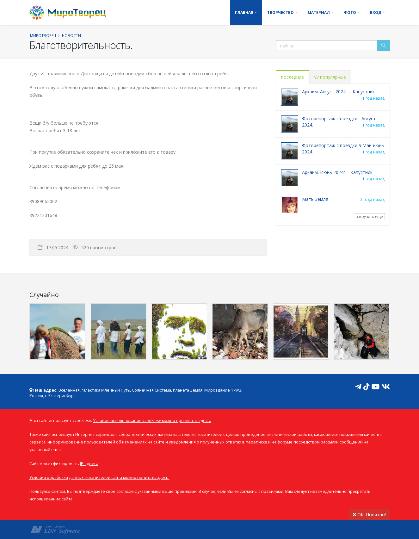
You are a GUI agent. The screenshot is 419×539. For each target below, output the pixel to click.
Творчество (280, 12)
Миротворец (43, 35)
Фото (350, 12)
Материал (319, 12)
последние (292, 77)
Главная (244, 12)
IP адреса (89, 463)
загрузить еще (369, 216)
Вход (375, 12)
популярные (330, 77)
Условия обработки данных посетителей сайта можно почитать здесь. (99, 477)
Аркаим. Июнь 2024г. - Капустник (337, 172)
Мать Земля (315, 199)
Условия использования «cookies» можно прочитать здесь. (152, 420)
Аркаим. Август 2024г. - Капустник (338, 92)
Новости (71, 35)
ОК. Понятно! (369, 514)
